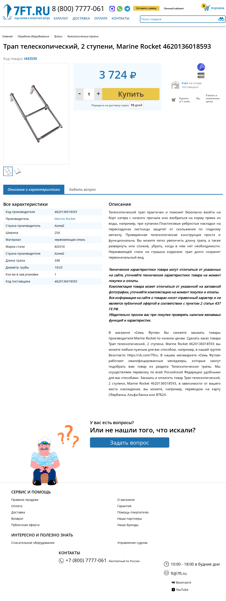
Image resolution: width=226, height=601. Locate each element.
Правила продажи (24, 500)
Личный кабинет (174, 8)
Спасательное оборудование (33, 543)
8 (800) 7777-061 (78, 8)
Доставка (81, 18)
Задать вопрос (129, 442)
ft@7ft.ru (179, 573)
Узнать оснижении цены (212, 98)
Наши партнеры (129, 518)
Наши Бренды (127, 525)
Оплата (100, 18)
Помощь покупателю (133, 512)
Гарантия (124, 506)
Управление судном (132, 543)
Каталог (61, 18)
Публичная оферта (25, 525)
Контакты (120, 18)
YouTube (182, 589)
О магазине (126, 500)
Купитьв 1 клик (184, 100)
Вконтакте (183, 582)
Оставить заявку (146, 8)
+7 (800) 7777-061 (86, 560)
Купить (131, 94)
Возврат (17, 518)
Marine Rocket (65, 219)
